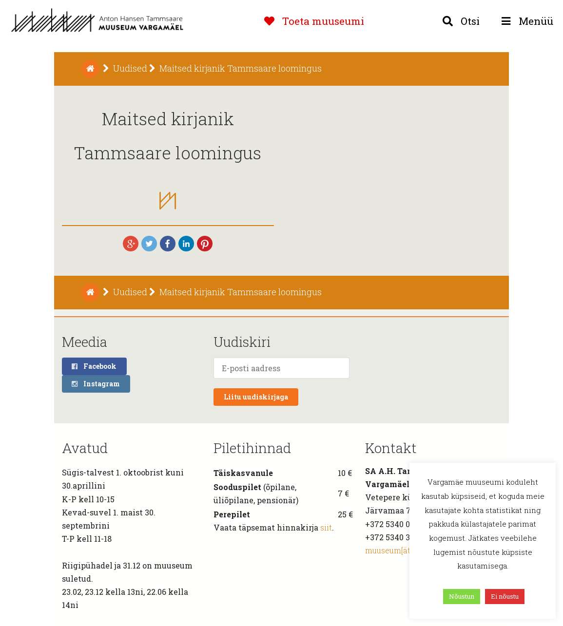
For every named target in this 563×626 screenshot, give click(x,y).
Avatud (85, 448)
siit (326, 527)
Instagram (95, 383)
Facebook (93, 366)
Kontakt (391, 448)
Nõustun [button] (461, 596)
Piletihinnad (252, 448)
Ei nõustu (505, 596)
